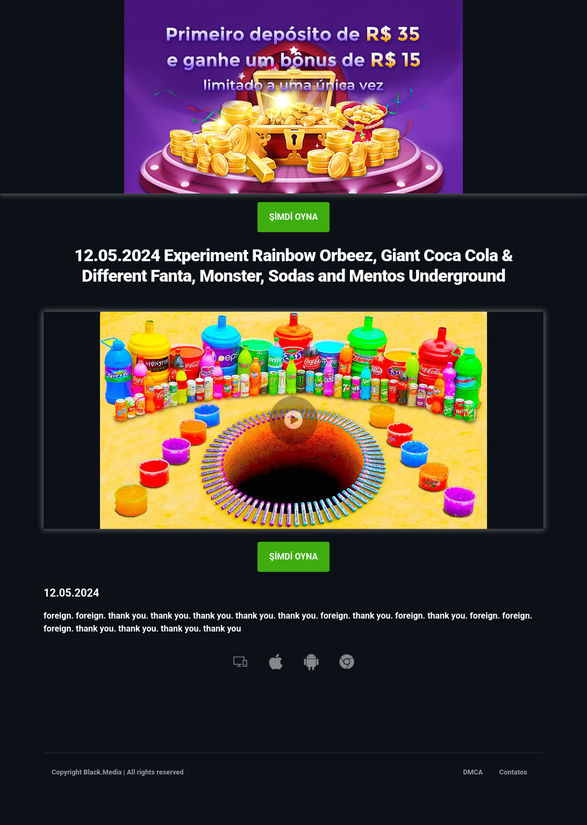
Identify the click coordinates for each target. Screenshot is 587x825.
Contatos (513, 772)
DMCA (473, 772)
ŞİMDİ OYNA (293, 217)
